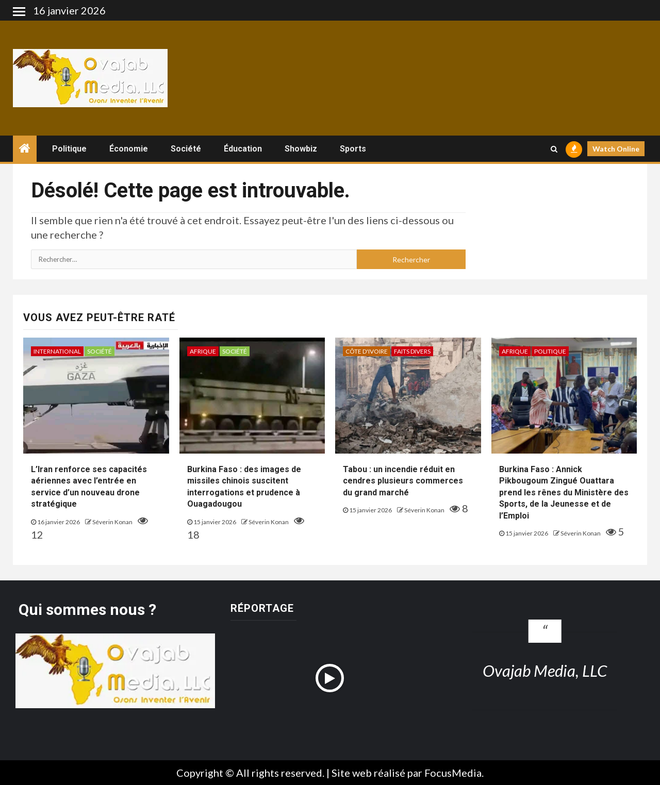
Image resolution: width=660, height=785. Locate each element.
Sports (353, 149)
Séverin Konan (113, 522)
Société (186, 149)
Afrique (203, 351)
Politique (69, 149)
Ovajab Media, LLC (545, 670)
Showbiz (301, 149)
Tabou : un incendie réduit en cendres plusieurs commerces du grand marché (403, 480)
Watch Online (615, 148)
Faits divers (412, 351)
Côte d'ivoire (366, 351)
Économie (128, 149)
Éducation (243, 149)
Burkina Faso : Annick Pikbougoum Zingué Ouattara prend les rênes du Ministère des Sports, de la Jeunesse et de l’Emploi (564, 492)
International (57, 351)
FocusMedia (453, 772)
